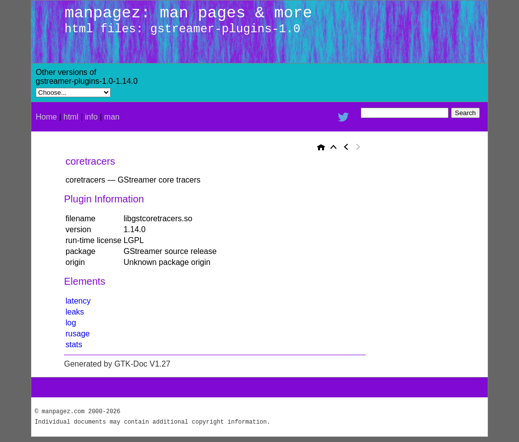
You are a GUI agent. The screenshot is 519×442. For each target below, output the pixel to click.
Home (46, 117)
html (71, 117)
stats (73, 344)
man (112, 117)
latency (78, 301)
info (91, 117)
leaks (74, 312)
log (70, 322)
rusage (77, 333)
